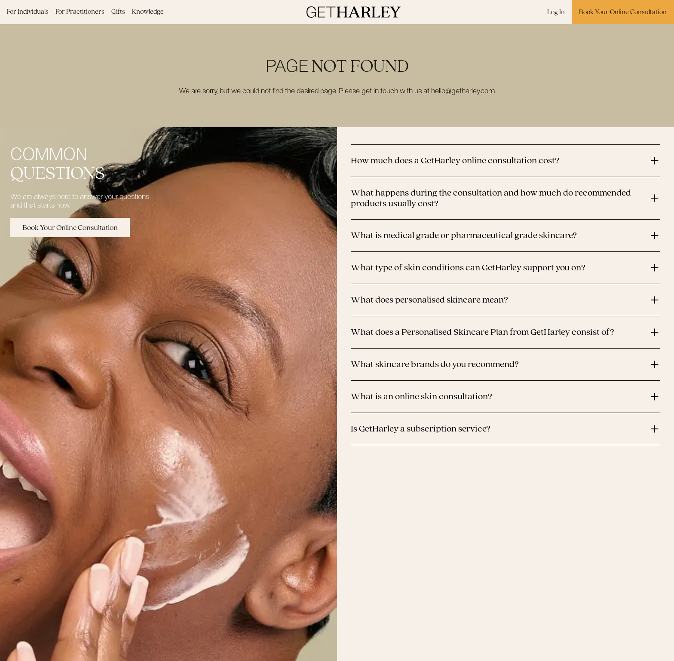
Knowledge (148, 11)
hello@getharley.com (463, 90)
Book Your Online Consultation (623, 12)
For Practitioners (79, 11)
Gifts (118, 11)
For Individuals (28, 11)
